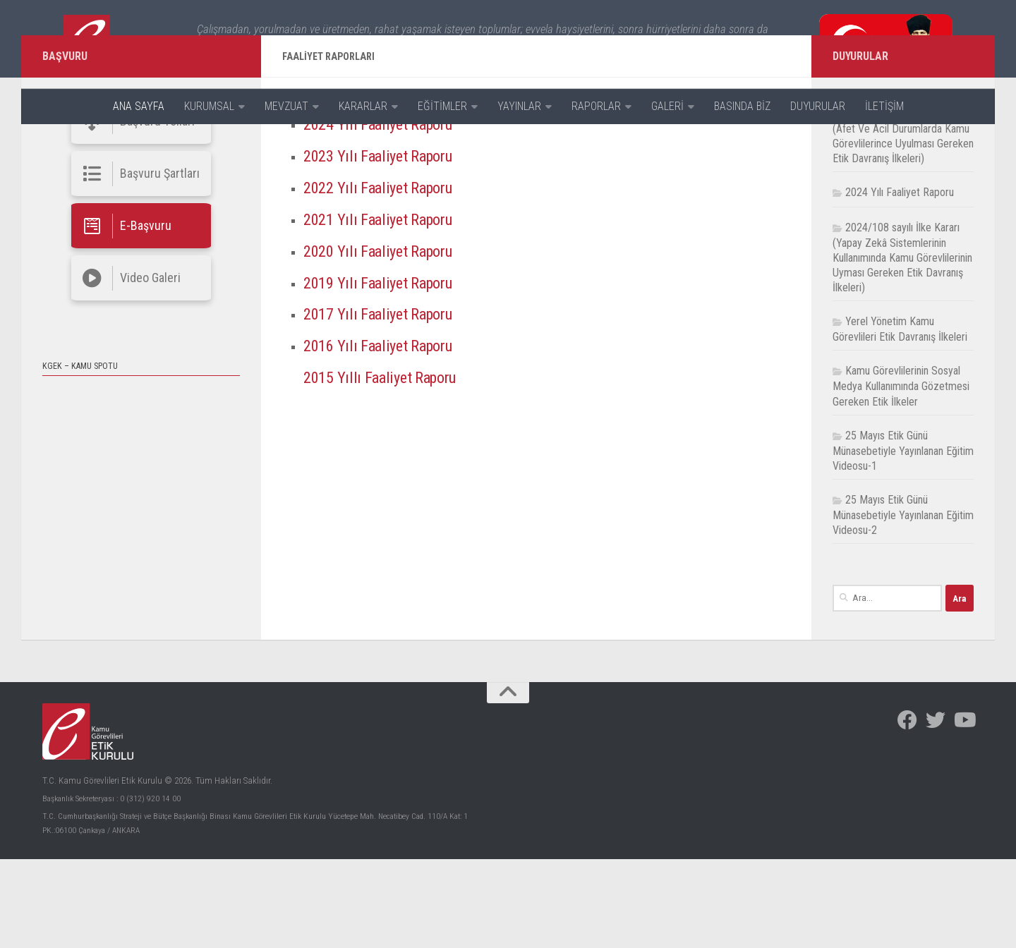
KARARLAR (363, 106)
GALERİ (667, 106)
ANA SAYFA (138, 106)
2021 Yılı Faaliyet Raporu (384, 308)
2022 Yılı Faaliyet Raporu (384, 276)
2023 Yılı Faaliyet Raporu (384, 245)
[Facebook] (907, 810)
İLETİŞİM (884, 106)
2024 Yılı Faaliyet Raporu (384, 213)
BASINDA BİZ (742, 106)
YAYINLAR (519, 106)
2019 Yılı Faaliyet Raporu (384, 372)
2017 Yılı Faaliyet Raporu (384, 403)
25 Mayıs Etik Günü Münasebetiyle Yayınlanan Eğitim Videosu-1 (903, 539)
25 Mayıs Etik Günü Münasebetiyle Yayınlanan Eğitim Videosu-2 (903, 604)
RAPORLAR (596, 106)
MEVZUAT (286, 106)
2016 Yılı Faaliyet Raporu (384, 435)
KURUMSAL (209, 106)
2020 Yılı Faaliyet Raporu (384, 340)
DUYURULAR (817, 106)
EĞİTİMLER (442, 106)
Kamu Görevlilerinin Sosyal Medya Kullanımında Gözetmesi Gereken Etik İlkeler (901, 475)
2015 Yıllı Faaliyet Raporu (386, 466)
